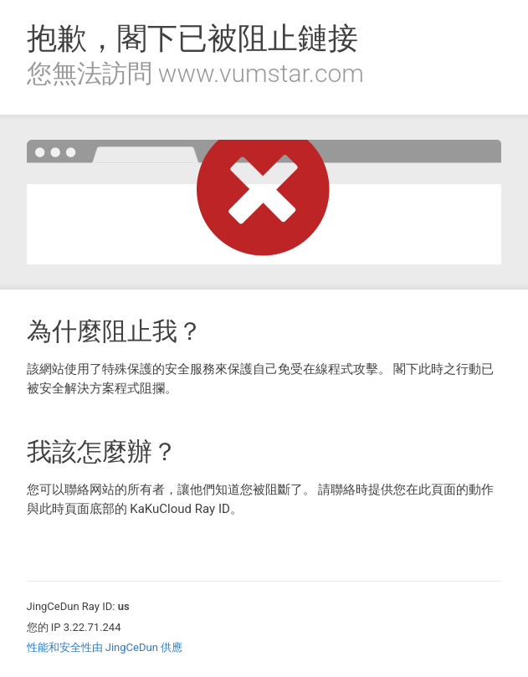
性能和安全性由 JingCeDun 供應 (105, 647)
